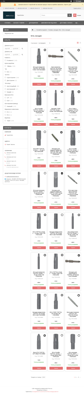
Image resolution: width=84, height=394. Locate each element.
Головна (7, 22)
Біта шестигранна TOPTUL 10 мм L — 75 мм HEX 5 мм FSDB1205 (39, 192)
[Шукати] (69, 15)
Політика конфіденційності (51, 391)
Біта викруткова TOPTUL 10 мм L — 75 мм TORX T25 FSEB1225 (73, 234)
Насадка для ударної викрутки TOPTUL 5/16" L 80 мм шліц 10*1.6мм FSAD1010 (56, 151)
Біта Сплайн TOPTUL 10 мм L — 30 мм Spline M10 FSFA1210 (56, 354)
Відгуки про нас (9, 33)
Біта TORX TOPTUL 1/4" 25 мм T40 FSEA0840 (56, 314)
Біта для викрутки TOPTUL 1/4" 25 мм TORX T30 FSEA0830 (39, 68)
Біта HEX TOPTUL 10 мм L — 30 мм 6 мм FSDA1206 (38, 150)
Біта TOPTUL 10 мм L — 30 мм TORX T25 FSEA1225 (38, 233)
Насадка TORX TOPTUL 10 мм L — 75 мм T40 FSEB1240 (56, 110)
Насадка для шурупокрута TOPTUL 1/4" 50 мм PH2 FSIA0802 (73, 274)
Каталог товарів (18, 22)
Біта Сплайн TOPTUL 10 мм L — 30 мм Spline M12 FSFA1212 (73, 151)
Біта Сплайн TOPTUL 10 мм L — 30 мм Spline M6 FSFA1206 (39, 110)
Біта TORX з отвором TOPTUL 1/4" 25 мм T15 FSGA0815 (72, 110)
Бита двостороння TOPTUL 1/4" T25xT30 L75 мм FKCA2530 (73, 314)
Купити (39, 84)
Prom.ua (50, 388)
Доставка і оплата (66, 22)
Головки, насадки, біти (54, 30)
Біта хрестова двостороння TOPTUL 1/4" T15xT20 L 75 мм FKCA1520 (73, 69)
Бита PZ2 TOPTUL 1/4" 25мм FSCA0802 (39, 353)
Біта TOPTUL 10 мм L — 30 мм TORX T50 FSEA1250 (56, 273)
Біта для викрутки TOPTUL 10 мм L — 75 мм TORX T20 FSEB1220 (39, 274)
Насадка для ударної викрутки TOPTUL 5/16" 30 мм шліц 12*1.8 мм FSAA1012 (56, 193)
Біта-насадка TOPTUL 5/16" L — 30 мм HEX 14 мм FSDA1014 (72, 354)
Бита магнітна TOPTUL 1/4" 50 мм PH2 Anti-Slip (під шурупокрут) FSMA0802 (56, 69)
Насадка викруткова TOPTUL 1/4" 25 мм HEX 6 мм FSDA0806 (39, 314)
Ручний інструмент (42, 30)
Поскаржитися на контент (38, 391)
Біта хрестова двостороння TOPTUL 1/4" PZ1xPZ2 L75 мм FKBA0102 (73, 193)
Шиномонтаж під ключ (49, 22)
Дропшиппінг (33, 22)
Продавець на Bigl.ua (42, 390)
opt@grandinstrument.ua (12, 176)
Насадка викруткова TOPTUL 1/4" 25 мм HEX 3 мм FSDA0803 (56, 233)
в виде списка (80, 43)
